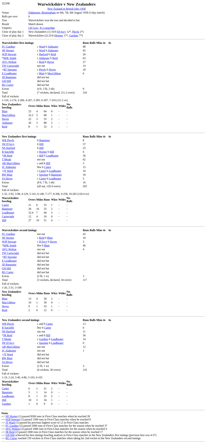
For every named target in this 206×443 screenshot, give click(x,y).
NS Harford (8, 148)
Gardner (73, 35)
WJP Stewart (9, 54)
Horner (59, 35)
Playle (75, 31)
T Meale (6, 159)
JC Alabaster (9, 167)
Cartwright (8, 216)
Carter (47, 167)
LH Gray (33, 27)
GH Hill (6, 81)
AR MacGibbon (11, 163)
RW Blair (7, 174)
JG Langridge (47, 27)
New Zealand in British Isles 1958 (66, 8)
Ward (42, 46)
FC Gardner (8, 46)
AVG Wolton (9, 61)
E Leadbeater (9, 73)
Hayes (50, 61)
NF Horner (8, 50)
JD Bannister (9, 77)
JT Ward (8, 170)
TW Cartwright (10, 65)
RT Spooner (10, 69)
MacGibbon (54, 73)
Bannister (44, 140)
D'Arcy (62, 31)
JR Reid (7, 155)
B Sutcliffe (8, 151)
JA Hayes (7, 178)
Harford (43, 54)
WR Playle (8, 140)
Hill (41, 144)
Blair (42, 73)
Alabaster (53, 46)
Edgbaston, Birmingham (42, 12)
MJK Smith (9, 58)
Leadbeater (52, 155)
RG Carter (7, 84)
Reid (53, 54)
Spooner (43, 174)
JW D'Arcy (8, 144)
